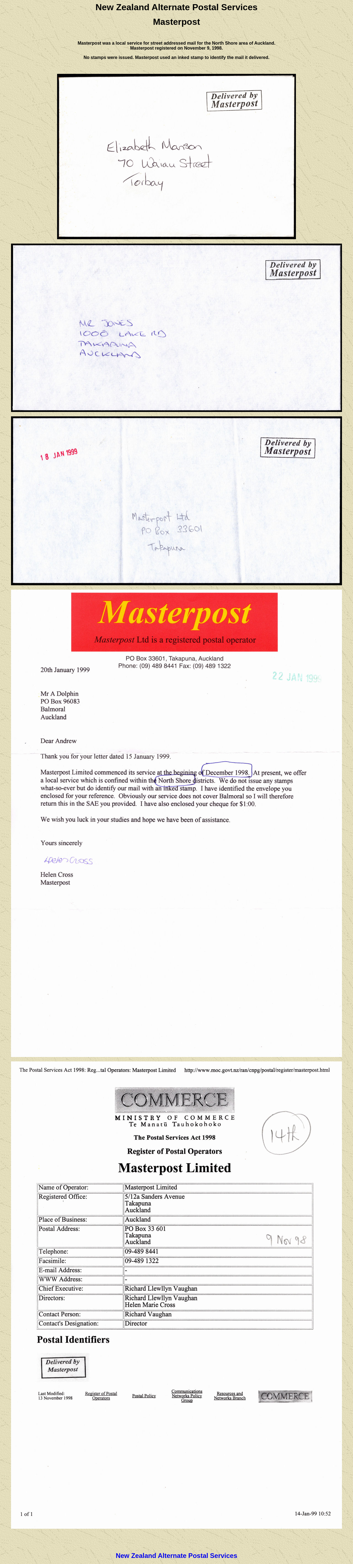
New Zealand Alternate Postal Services (176, 1555)
